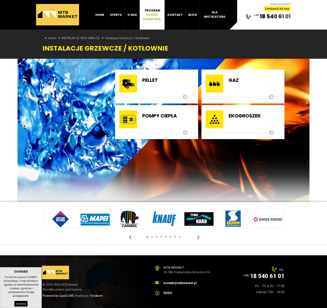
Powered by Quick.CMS (58, 296)
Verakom (96, 296)
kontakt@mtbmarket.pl (180, 283)
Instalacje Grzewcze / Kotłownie (127, 38)
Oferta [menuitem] (116, 15)
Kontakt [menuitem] (175, 15)
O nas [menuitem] (132, 15)
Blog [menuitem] (192, 15)
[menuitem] (152, 15)
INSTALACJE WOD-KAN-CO (81, 38)
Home (52, 38)
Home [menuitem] (99, 15)
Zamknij (21, 304)
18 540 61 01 (275, 16)
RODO (168, 293)
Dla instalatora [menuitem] (214, 14)
